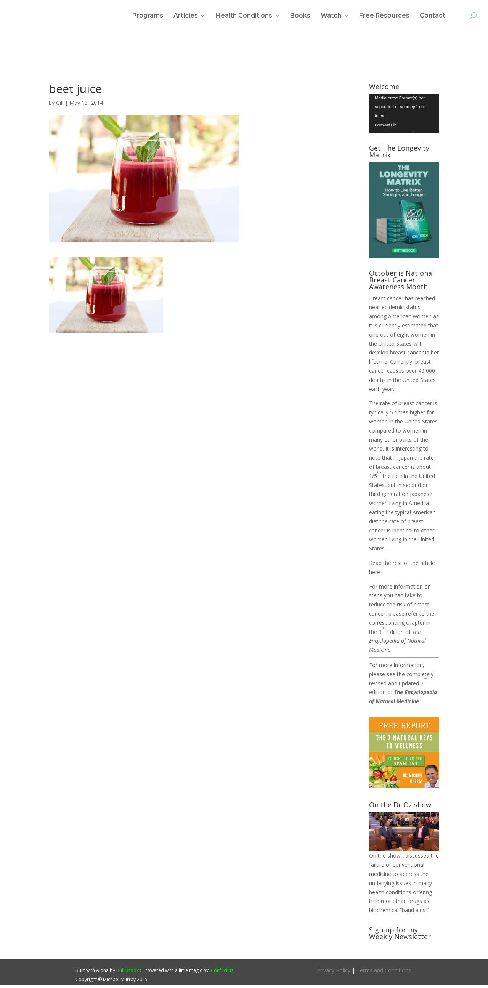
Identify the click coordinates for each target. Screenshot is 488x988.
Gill (59, 105)
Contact (432, 16)
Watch (331, 16)
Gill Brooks (129, 973)
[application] (404, 116)
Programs (147, 16)
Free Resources (384, 16)
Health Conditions (244, 16)
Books (300, 16)
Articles (185, 16)
